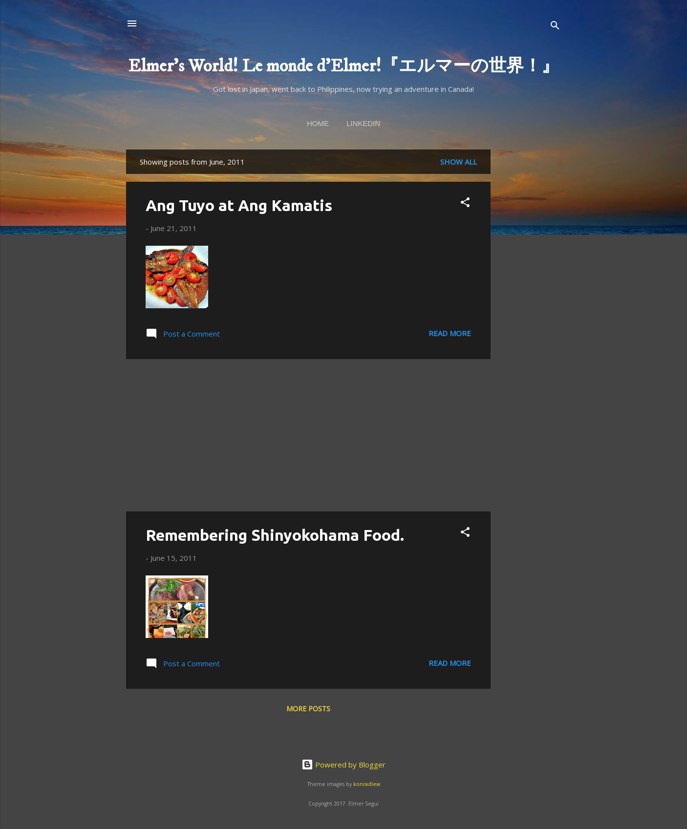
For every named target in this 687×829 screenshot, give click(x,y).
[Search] (555, 27)
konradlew (366, 784)
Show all (458, 162)
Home (318, 123)
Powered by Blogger (343, 764)
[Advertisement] (529, 296)
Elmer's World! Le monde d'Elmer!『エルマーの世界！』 (343, 66)
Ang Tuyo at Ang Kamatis (239, 205)
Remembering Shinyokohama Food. (275, 535)
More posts (308, 708)
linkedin (363, 123)
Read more (450, 333)
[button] (465, 203)
